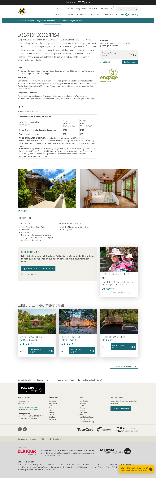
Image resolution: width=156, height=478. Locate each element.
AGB (42, 439)
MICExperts (84, 467)
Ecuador (51, 410)
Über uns (70, 9)
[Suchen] (125, 9)
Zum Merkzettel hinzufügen (38, 269)
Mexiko (51, 415)
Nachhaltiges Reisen (87, 417)
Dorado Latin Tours (56, 464)
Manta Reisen (70, 467)
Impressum (34, 439)
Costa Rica (52, 401)
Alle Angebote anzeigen (123, 366)
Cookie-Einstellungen (54, 439)
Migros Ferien (97, 467)
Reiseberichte (111, 14)
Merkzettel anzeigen (29, 274)
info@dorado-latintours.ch (31, 410)
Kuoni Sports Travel (40, 467)
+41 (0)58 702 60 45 (129, 14)
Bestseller (58, 14)
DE (58, 9)
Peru (50, 408)
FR (61, 9)
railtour (21, 470)
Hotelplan (102, 464)
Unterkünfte (96, 14)
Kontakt (84, 9)
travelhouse (51, 470)
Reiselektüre (84, 401)
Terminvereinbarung (87, 422)
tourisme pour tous (35, 470)
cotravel (42, 464)
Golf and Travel (73, 464)
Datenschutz (22, 439)
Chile (50, 406)
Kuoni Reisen (128, 464)
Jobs (81, 415)
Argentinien (53, 403)
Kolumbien (52, 419)
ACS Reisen (22, 464)
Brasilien (52, 417)
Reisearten (82, 14)
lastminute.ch (56, 467)
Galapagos (52, 412)
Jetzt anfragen (130, 62)
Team (101, 9)
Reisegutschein (85, 419)
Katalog (77, 9)
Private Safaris (112, 467)
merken (105, 62)
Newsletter (93, 9)
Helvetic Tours (89, 464)
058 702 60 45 (108, 289)
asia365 (33, 464)
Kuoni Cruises (23, 467)
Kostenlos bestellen (121, 408)
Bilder (22, 211)
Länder (70, 14)
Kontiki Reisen (114, 464)
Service (106, 9)
